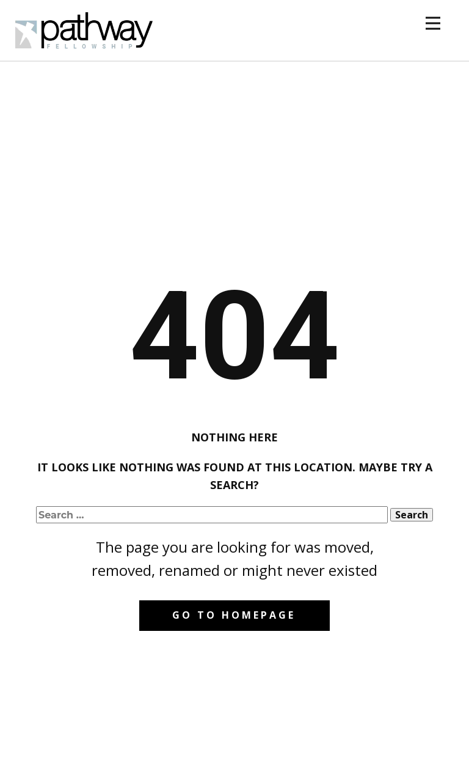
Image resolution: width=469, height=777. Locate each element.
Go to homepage (234, 615)
